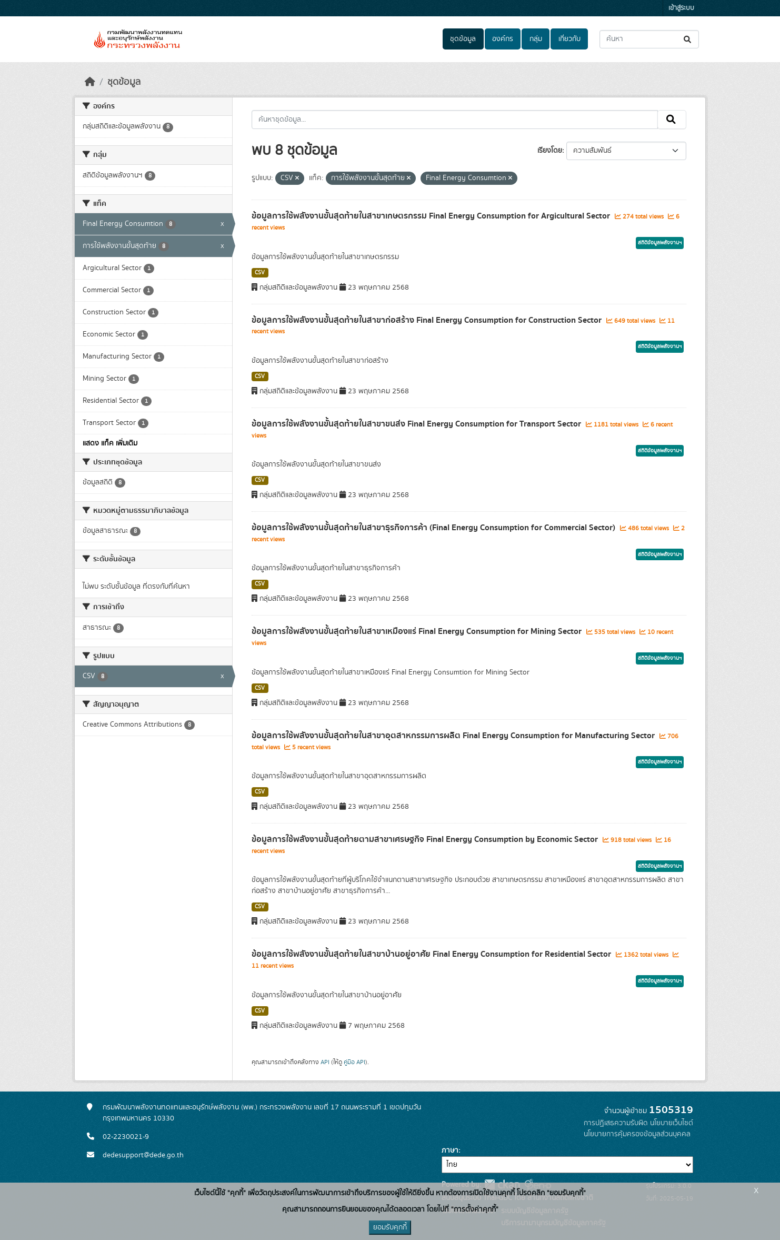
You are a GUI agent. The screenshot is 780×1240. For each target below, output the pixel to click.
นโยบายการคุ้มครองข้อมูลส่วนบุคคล (637, 1134)
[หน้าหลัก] (90, 82)
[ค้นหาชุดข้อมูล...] (649, 39)
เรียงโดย (549, 150)
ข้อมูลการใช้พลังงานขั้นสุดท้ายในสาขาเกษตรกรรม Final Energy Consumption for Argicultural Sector (432, 216)
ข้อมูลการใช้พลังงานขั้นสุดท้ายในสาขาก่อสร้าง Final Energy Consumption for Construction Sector (428, 320)
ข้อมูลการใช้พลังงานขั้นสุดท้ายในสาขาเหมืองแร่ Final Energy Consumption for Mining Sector (418, 631)
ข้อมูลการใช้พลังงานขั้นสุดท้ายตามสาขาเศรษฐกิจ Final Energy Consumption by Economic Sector (426, 839)
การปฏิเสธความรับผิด (616, 1123)
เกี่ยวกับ (569, 39)
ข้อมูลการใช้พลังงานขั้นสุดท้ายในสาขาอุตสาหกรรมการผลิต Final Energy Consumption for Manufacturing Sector (454, 735)
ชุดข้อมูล (463, 39)
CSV (260, 273)
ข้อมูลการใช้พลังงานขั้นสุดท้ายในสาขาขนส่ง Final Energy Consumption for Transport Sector (417, 424)
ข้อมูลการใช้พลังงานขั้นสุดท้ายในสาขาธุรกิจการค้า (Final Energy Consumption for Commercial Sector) (434, 527)
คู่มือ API (354, 1062)
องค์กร (502, 39)
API (325, 1062)
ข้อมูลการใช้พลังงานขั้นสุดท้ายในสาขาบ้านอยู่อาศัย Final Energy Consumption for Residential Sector (432, 954)
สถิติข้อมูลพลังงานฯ (660, 242)
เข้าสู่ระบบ (681, 8)
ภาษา (450, 1150)
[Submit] (688, 39)
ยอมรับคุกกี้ (390, 1227)
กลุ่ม (535, 39)
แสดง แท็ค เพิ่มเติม (110, 443)
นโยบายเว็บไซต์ (671, 1123)
